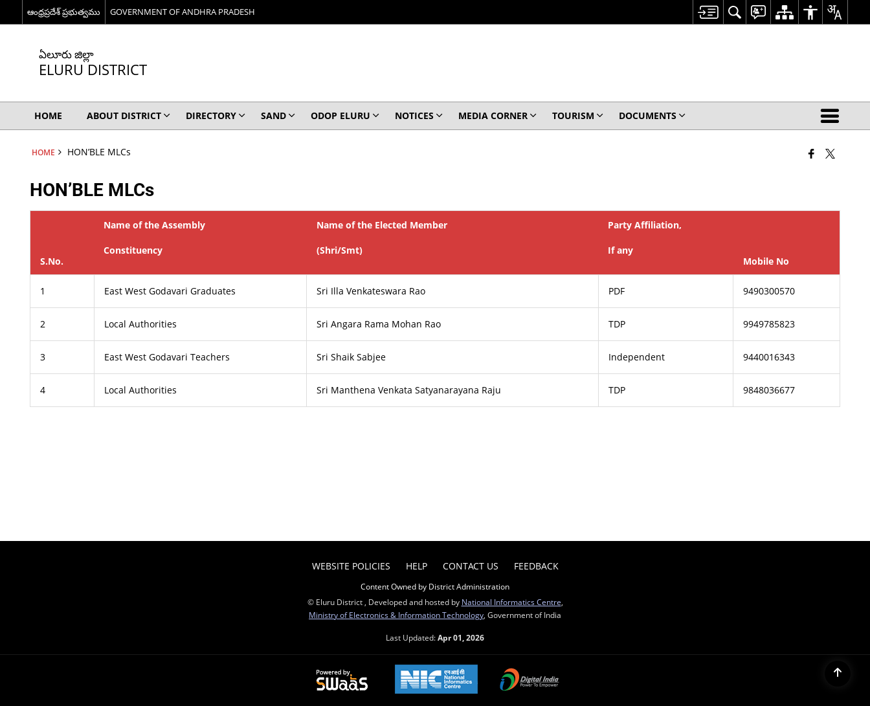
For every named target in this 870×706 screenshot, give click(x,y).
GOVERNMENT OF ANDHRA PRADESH (182, 11)
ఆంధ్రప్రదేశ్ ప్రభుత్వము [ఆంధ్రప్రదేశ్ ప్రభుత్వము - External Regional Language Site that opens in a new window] (63, 11)
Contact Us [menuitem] (470, 566)
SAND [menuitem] (278, 115)
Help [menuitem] (416, 566)
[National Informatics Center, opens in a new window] (436, 680)
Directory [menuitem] (215, 115)
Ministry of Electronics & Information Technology (396, 615)
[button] (832, 115)
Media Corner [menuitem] (497, 115)
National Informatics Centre (511, 602)
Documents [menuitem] (652, 115)
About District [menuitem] (128, 115)
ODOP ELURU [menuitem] (345, 115)
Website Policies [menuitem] (351, 566)
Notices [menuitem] (419, 115)
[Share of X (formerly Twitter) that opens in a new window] (830, 153)
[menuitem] (708, 12)
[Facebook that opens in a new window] (811, 153)
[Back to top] (838, 674)
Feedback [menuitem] (536, 566)
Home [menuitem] (48, 115)
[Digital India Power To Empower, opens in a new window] (529, 681)
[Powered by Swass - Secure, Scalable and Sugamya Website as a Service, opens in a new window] (342, 681)
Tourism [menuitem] (577, 115)
